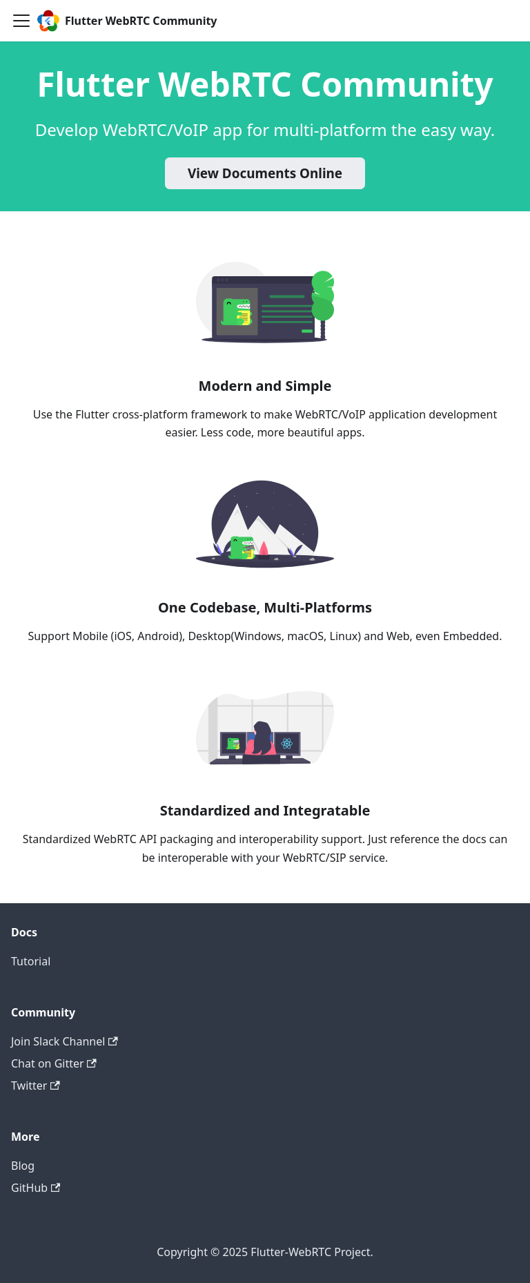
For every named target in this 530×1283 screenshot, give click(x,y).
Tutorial (30, 961)
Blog (23, 1165)
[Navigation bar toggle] (21, 20)
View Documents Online (265, 173)
